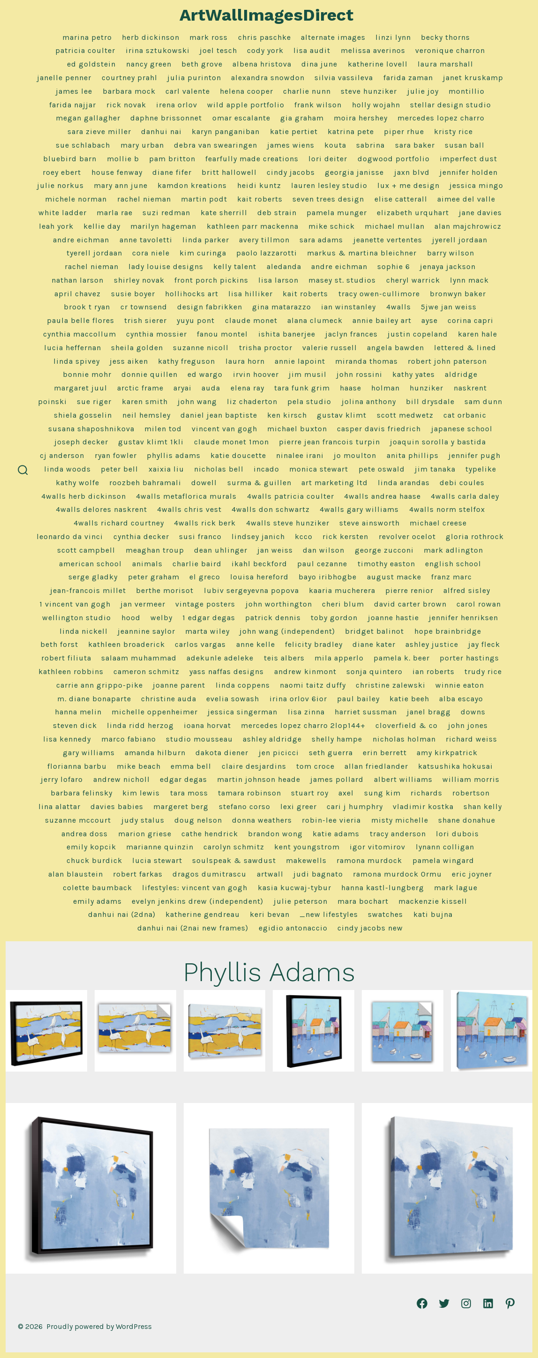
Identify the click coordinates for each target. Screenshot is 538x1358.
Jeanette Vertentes (387, 239)
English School (453, 563)
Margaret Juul (80, 387)
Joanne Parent (179, 685)
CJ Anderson (62, 455)
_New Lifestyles (328, 914)
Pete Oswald (382, 469)
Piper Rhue (404, 131)
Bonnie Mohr (87, 374)
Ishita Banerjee (286, 334)
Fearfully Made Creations (252, 158)
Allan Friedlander (376, 766)
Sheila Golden (137, 347)
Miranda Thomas (366, 361)
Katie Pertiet (294, 131)
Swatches (385, 914)
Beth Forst (59, 644)
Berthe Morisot (165, 590)
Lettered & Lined (465, 347)
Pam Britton (172, 158)
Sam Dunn (483, 401)
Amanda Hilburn (155, 752)
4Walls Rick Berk (205, 522)
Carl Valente (187, 91)
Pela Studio (309, 401)
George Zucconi (384, 550)
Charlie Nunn (307, 91)
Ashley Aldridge (272, 739)
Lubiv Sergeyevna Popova (251, 590)
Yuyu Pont (196, 320)
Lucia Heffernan (72, 347)
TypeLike (480, 469)
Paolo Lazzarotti (266, 252)
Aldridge (461, 374)
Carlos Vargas (200, 644)
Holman (385, 387)
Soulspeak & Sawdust (234, 860)
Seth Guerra (331, 752)
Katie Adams (336, 833)
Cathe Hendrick (209, 833)
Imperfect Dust (468, 158)
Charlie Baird (197, 563)
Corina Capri (470, 320)
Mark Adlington (453, 550)
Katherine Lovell (378, 64)
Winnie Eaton (459, 685)
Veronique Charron (450, 50)
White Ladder (62, 212)
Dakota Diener (221, 752)
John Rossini (359, 374)
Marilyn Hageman (163, 226)
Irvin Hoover (256, 374)
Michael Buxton (297, 428)
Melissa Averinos (373, 50)
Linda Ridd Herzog (140, 725)
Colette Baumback (97, 887)
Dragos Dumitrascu (209, 874)
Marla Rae (115, 212)
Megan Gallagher (88, 117)
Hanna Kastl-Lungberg (382, 887)
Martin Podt (204, 199)
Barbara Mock (129, 91)
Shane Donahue (466, 820)
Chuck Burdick (94, 860)
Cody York (265, 50)
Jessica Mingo (476, 185)
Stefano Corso (244, 806)
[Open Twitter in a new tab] (444, 1303)
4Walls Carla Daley (465, 496)
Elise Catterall (400, 199)
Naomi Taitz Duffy (313, 685)
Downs (473, 711)
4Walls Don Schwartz (271, 509)
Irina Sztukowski (158, 50)
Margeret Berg (181, 806)
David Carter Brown (410, 604)
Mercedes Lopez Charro (441, 117)
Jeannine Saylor (146, 631)
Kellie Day (101, 226)
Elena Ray (247, 387)
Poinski (52, 401)
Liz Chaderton (252, 401)
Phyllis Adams (174, 455)
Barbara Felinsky (81, 792)
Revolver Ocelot (407, 536)
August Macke (394, 576)
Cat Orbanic (464, 415)
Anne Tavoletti (146, 239)
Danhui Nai (161, 131)
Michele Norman (76, 199)
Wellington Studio (76, 617)
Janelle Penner (64, 77)
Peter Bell (119, 469)
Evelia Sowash (232, 698)
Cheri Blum (343, 604)
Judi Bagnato (318, 874)
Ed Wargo (205, 374)
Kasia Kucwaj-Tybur (294, 887)
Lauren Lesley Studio (329, 185)
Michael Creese (438, 522)
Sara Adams (321, 239)
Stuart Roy (310, 792)
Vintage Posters (205, 604)
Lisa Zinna (306, 711)
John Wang (197, 401)
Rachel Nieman (144, 199)
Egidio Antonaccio (293, 927)
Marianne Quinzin (160, 846)
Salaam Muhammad (139, 657)
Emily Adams (97, 901)
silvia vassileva (343, 77)
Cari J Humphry (355, 806)
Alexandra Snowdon (268, 77)
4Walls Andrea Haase (382, 496)
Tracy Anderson (398, 833)
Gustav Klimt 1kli (151, 441)
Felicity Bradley (314, 644)
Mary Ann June (121, 185)
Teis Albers (284, 657)
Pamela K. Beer (402, 657)
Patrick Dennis (273, 617)
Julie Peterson (301, 901)
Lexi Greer (298, 806)
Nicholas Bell (219, 469)
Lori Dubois (457, 833)
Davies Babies (116, 806)
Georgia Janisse (354, 172)
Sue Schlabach (83, 145)
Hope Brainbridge (447, 631)
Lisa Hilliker (250, 293)
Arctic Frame (140, 387)
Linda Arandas (404, 482)
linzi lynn (393, 37)
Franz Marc (451, 576)
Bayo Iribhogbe (328, 576)
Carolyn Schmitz (233, 846)
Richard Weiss (471, 739)
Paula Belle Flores (80, 320)
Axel (346, 792)
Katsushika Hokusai (455, 766)
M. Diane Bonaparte (94, 698)
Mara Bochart (363, 901)
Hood (131, 617)
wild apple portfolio (245, 104)
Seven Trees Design (328, 199)
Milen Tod (163, 428)
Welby (161, 617)
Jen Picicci (279, 752)
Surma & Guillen (259, 482)
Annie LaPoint (300, 361)
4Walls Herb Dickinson (83, 496)
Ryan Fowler (116, 455)
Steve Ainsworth (369, 522)
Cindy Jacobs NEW (370, 927)
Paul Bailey (358, 698)
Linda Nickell (84, 631)
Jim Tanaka (435, 469)
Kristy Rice (453, 131)
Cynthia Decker (141, 536)
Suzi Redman (166, 212)
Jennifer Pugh (474, 455)
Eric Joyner (472, 874)
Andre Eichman (81, 239)
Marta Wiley (207, 631)
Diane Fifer (172, 172)
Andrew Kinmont (305, 671)
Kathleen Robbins (71, 671)
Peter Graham (153, 576)
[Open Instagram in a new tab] (466, 1303)
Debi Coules (462, 482)
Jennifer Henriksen (463, 617)
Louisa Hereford (259, 576)
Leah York (56, 226)
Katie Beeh (409, 698)
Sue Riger (94, 401)
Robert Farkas (138, 874)
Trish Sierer (145, 320)
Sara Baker (415, 145)
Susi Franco (200, 536)
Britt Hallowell (229, 172)
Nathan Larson (78, 280)
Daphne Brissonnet (166, 117)
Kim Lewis (141, 792)
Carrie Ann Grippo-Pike (99, 685)
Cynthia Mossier (156, 334)
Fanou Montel (222, 334)
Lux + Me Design (408, 185)
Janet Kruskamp (473, 77)
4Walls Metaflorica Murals (186, 496)
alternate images (333, 37)
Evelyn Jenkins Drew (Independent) (197, 901)
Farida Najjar (72, 104)
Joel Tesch (218, 50)
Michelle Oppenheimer (155, 711)
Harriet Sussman (366, 711)
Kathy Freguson (186, 361)
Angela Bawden (395, 347)
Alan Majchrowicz (467, 226)
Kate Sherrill (224, 212)
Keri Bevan (270, 914)
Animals (147, 563)
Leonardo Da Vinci (70, 536)
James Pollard (337, 779)
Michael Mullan (395, 226)
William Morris (471, 779)
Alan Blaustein (75, 874)
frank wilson (318, 104)
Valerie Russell (329, 347)
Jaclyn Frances (351, 334)
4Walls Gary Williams (359, 509)
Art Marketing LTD (334, 482)
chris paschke (264, 37)
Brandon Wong (275, 833)
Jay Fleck (484, 644)
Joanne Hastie (393, 617)
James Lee (74, 91)
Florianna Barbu (77, 766)
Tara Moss (189, 792)
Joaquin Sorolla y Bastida (438, 441)
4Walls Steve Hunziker (287, 522)
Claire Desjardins (254, 766)
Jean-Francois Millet (88, 590)
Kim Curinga (202, 252)
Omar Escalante (241, 117)
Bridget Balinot (374, 631)
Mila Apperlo (339, 657)
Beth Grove (202, 64)
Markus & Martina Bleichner (362, 252)
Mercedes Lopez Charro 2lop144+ (303, 725)
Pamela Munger (336, 212)
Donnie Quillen (149, 374)
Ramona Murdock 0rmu (397, 874)
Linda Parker (205, 239)
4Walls (398, 306)
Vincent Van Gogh (224, 428)
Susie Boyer (133, 293)
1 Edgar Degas (208, 617)
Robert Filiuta (66, 657)
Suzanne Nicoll (201, 347)
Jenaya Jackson (448, 266)
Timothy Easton (386, 563)
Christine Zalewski (391, 685)
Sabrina (370, 145)
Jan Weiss (275, 550)
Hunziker (426, 387)
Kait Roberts (260, 199)
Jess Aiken (129, 361)
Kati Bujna (433, 914)
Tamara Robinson (249, 792)
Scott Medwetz (405, 415)
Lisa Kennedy (67, 739)
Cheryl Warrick (413, 280)
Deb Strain (277, 212)
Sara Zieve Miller (99, 131)
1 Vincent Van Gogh (75, 604)
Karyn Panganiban (226, 131)
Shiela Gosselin (83, 415)
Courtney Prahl (129, 77)
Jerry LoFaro (62, 779)
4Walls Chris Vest (189, 509)
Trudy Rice (483, 671)
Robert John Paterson (447, 361)
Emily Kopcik (91, 846)
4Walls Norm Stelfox (447, 509)
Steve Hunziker (369, 91)
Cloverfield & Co (406, 725)
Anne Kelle (255, 644)
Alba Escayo (461, 698)
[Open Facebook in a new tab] (422, 1303)
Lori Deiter (327, 158)
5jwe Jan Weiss (449, 306)
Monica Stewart (318, 469)
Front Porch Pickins (211, 280)
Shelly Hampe (337, 739)
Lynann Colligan (445, 846)
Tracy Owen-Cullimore (379, 293)
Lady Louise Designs (165, 266)
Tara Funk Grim (302, 387)
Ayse (429, 320)
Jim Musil (308, 374)
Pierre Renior (409, 590)
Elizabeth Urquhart (413, 212)
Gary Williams (89, 752)
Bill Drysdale (430, 401)
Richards (426, 792)
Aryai (182, 387)
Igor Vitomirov (377, 846)
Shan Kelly (482, 806)
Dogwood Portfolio (394, 158)
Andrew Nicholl (121, 779)
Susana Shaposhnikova (91, 428)
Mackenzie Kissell (432, 901)
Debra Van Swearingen (215, 145)
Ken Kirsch (287, 415)
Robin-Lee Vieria (331, 820)
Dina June (319, 64)
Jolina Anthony (369, 401)
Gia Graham (302, 117)
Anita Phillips (413, 455)
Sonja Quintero (374, 671)
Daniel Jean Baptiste (218, 415)
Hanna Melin (78, 711)
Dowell (204, 482)
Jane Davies (480, 212)
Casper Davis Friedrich (379, 428)
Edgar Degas (183, 779)
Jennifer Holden (469, 172)
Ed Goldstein (91, 64)
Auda (211, 387)
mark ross (208, 37)
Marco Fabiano (128, 739)
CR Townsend (143, 306)
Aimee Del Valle (466, 199)
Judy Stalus (142, 820)
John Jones (468, 725)
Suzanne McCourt (78, 820)
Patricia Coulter (85, 50)
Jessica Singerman (242, 711)
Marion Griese (145, 833)
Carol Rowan (478, 604)
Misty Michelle (399, 820)
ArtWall (270, 874)
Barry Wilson (450, 252)
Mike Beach (139, 766)
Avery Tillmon (264, 239)
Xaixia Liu (166, 469)
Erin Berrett (385, 752)
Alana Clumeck (315, 320)
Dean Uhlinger (220, 550)
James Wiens (290, 145)
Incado (266, 469)
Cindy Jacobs (291, 172)
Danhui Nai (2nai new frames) (192, 927)
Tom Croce (315, 766)
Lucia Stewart (157, 860)
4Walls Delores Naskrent (101, 509)
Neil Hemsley (146, 415)
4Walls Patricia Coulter (290, 496)
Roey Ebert (62, 172)
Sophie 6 (393, 266)
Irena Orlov (176, 104)
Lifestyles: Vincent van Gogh (194, 887)
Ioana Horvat (207, 725)
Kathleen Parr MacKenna (253, 226)
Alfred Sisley (466, 590)
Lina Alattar (59, 806)
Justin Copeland (418, 334)
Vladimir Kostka (423, 806)
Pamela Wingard (443, 860)
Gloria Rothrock (475, 536)
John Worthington (279, 604)
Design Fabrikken (209, 306)
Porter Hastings (469, 657)
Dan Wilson (323, 550)
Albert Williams (403, 779)
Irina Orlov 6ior (298, 698)
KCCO (304, 536)
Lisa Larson (278, 280)
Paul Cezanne (322, 563)
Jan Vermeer (142, 604)
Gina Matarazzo (281, 306)
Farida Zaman (408, 77)
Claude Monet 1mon (231, 441)
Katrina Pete (351, 131)
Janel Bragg (429, 711)
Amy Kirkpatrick (447, 752)
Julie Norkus (60, 185)
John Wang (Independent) (287, 631)
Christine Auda (168, 698)
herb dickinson (150, 37)
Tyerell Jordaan (94, 252)
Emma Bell (191, 766)
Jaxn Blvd (412, 172)
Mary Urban (142, 145)
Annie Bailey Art (381, 320)
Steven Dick (75, 725)
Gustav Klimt (341, 415)
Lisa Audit (311, 50)
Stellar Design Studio (450, 104)
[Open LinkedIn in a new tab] (488, 1303)
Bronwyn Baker (458, 293)
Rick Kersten (345, 536)
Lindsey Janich (258, 536)
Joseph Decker (81, 441)
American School (90, 563)
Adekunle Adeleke (220, 657)
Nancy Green (149, 64)
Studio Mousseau (199, 739)
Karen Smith (145, 401)
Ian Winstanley (348, 306)
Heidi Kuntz (259, 185)
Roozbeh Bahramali (145, 482)
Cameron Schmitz (146, 671)
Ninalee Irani (300, 455)
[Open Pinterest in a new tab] (510, 1303)
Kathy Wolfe (77, 482)
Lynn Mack (469, 280)
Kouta (335, 145)
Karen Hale (477, 334)
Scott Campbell (86, 550)
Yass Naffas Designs (226, 671)
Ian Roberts (433, 671)
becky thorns (445, 37)
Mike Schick (331, 226)
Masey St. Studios (342, 280)
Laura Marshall (445, 64)
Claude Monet (251, 320)
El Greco (204, 576)
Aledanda (284, 266)
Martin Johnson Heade (258, 779)
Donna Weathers (262, 820)
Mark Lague (456, 887)
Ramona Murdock (369, 860)
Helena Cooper (246, 91)
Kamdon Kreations (192, 185)
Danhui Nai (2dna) (122, 914)
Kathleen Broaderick (126, 644)
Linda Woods (67, 469)
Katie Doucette (238, 455)
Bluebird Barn (70, 158)
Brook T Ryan (87, 306)
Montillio (466, 91)
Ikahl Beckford (259, 563)
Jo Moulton (355, 455)
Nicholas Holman (404, 739)
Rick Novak (126, 104)
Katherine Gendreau (202, 914)
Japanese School (462, 428)
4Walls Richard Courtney (119, 522)
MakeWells (306, 860)
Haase (350, 387)
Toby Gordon (334, 617)
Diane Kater (374, 644)
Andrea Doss (84, 833)
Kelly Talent (234, 266)
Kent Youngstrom (307, 846)
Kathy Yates (413, 374)
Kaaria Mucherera (342, 590)
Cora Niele (151, 252)
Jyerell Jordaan (459, 239)
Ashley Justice (431, 644)
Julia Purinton (194, 77)
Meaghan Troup (155, 550)
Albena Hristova (261, 64)
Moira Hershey (361, 117)
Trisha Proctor (265, 347)
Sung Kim (382, 792)
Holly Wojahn (376, 104)
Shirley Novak (139, 280)
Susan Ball (465, 145)
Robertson (471, 792)
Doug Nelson (198, 820)
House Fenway (116, 172)
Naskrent (470, 387)
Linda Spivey (76, 361)
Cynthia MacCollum (79, 334)
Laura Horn (245, 361)
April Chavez (77, 293)
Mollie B (123, 158)
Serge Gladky (93, 576)
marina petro (87, 37)
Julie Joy (423, 91)
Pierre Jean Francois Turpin (329, 441)
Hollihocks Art (191, 293)
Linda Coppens (243, 685)
